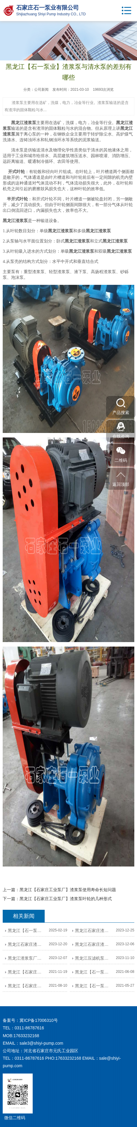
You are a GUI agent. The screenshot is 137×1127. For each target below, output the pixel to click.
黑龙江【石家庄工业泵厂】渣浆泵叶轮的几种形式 (65, 898)
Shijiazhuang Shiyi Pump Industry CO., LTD (51, 14)
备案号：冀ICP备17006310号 (30, 1020)
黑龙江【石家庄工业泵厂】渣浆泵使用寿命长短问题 (67, 889)
